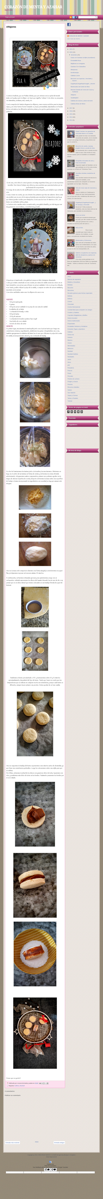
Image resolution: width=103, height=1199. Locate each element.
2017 (71, 108)
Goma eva (71, 334)
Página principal (10, 17)
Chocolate (71, 304)
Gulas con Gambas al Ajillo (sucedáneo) (83, 57)
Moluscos (70, 348)
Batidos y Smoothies (74, 282)
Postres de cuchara (73, 379)
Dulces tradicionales (74, 321)
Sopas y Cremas (73, 395)
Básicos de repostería (74, 279)
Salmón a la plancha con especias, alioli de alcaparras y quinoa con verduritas (86, 255)
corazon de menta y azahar (79, 36)
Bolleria (70, 296)
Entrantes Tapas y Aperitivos (76, 329)
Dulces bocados (72, 318)
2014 (71, 117)
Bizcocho (70, 287)
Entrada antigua (59, 1142)
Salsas (70, 390)
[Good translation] (47, 1169)
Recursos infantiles (73, 387)
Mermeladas (71, 346)
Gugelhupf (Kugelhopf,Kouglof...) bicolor (83, 83)
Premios (70, 384)
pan (69, 365)
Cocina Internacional (74, 307)
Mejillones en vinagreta (78, 63)
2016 (71, 111)
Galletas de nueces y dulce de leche (82, 100)
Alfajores (73, 95)
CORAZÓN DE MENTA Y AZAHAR (33, 7)
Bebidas (70, 285)
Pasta (69, 373)
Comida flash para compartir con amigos (80, 310)
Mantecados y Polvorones (83, 240)
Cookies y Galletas (73, 312)
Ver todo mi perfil (73, 38)
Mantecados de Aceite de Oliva (80, 86)
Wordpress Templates (70, 1155)
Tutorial (70, 401)
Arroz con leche (80, 215)
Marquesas (74, 69)
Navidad (22, 1085)
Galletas (17, 1085)
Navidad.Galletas (73, 354)
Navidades (71, 357)
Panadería (71, 368)
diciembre (74, 55)
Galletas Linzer (75, 75)
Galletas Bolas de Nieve (78, 104)
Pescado (70, 376)
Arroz (69, 276)
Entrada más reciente (12, 1142)
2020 (71, 52)
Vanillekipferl (74, 98)
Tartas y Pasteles (73, 398)
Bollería (70, 298)
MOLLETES (79, 227)
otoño (69, 359)
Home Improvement (51, 1157)
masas (70, 343)
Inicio (36, 1142)
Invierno (70, 337)
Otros (69, 362)
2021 (71, 49)
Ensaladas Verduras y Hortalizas (77, 326)
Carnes (70, 301)
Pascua (70, 370)
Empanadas (71, 323)
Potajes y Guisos (73, 381)
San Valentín (71, 392)
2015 (71, 114)
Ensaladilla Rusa (76, 60)
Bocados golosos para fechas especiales (80, 293)
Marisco (70, 340)
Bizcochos (71, 290)
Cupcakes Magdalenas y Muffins (77, 315)
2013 (71, 120)
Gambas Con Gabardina (78, 66)
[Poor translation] (53, 1169)
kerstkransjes (75, 72)
